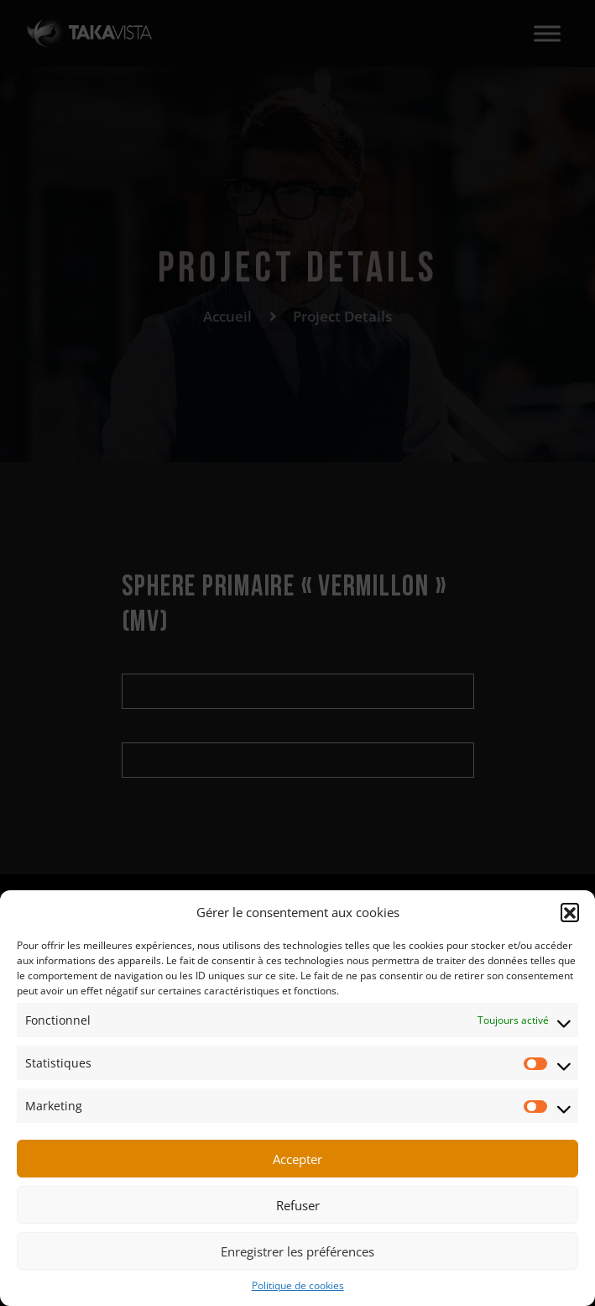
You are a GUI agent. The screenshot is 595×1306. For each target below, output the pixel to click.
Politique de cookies (298, 1285)
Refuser (298, 1205)
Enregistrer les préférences (297, 1251)
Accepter (297, 1159)
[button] (569, 912)
